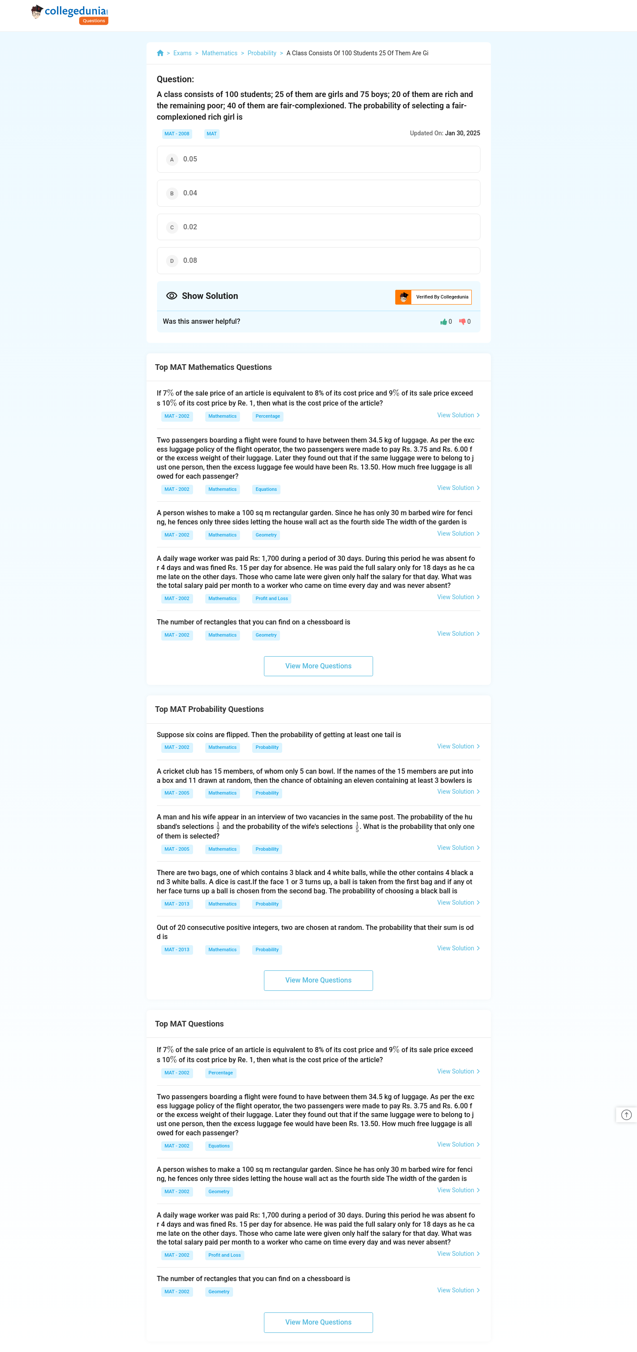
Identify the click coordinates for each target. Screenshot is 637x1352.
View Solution (458, 415)
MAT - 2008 (177, 134)
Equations (266, 489)
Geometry (266, 535)
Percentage (268, 416)
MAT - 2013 (177, 904)
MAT (212, 134)
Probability (267, 747)
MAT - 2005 (177, 793)
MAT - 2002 (177, 416)
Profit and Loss (272, 598)
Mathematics (223, 416)
